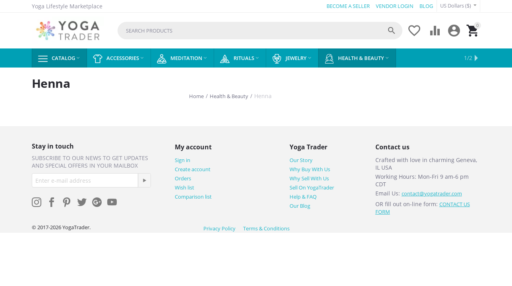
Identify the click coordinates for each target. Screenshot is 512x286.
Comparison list (193, 196)
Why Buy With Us (310, 169)
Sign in (182, 160)
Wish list (184, 187)
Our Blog (300, 205)
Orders (183, 178)
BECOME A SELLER (348, 6)
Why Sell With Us (309, 178)
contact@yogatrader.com (432, 193)
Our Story (301, 160)
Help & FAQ (303, 196)
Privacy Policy (219, 228)
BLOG (426, 6)
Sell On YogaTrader (312, 187)
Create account (193, 169)
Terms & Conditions (266, 228)
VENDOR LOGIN (394, 6)
